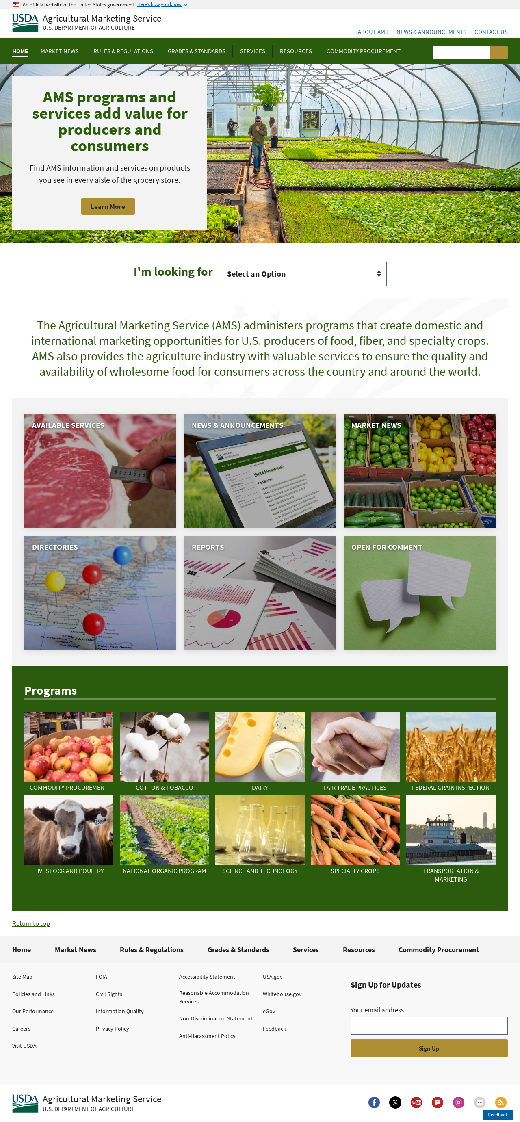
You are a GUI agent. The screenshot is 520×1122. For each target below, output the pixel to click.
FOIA (101, 976)
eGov (269, 1011)
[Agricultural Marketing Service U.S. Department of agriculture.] (86, 1104)
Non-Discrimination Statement (216, 1018)
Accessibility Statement (207, 976)
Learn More (108, 206)
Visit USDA (24, 1045)
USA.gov (273, 976)
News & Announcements (431, 32)
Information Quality (120, 1011)
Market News (75, 949)
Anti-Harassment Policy (207, 1036)
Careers (21, 1028)
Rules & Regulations (152, 949)
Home (21, 949)
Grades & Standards (238, 949)
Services (306, 949)
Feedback (274, 1028)
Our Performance (33, 1011)
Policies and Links (33, 994)
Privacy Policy (112, 1028)
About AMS (373, 32)
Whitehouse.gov (282, 994)
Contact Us (491, 32)
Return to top (31, 923)
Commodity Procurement (439, 949)
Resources (359, 949)
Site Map (22, 976)
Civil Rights (109, 994)
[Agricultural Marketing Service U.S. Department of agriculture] (86, 23)
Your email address (377, 1009)
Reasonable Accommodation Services (214, 997)
